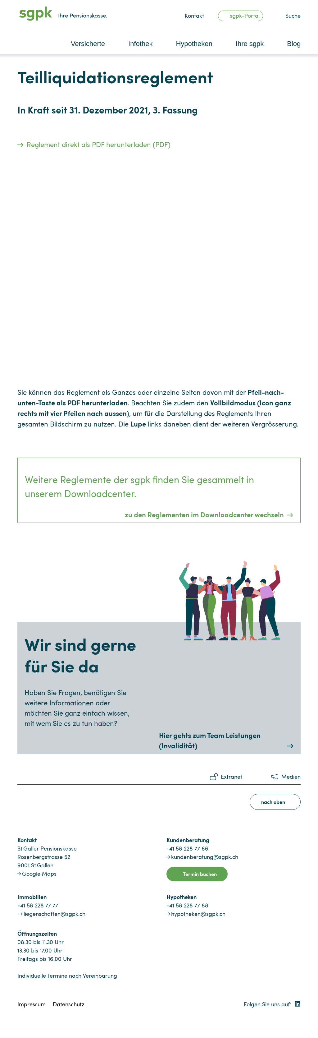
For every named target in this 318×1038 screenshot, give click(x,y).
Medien (291, 776)
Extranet (231, 776)
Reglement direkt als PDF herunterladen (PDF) (98, 144)
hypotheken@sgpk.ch (198, 913)
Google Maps (39, 873)
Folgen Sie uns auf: (272, 1004)
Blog (294, 44)
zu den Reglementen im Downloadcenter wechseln (204, 514)
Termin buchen (200, 873)
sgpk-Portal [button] (245, 15)
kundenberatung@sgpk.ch (204, 856)
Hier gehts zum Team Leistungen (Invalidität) (210, 740)
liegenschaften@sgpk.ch (54, 913)
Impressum (31, 1004)
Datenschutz (68, 1004)
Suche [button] (293, 15)
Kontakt (194, 15)
